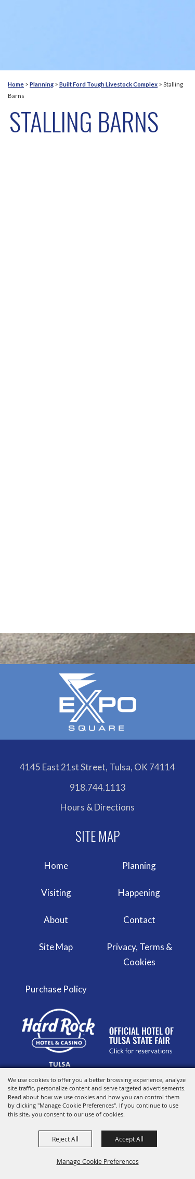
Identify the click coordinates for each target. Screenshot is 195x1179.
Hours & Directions (97, 807)
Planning (42, 84)
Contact (139, 919)
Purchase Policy (56, 989)
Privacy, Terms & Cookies (139, 954)
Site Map (56, 946)
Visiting (56, 892)
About (56, 919)
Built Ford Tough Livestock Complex (108, 84)
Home (16, 84)
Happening (139, 892)
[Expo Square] (98, 702)
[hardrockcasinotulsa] (98, 1038)
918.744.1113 (98, 787)
